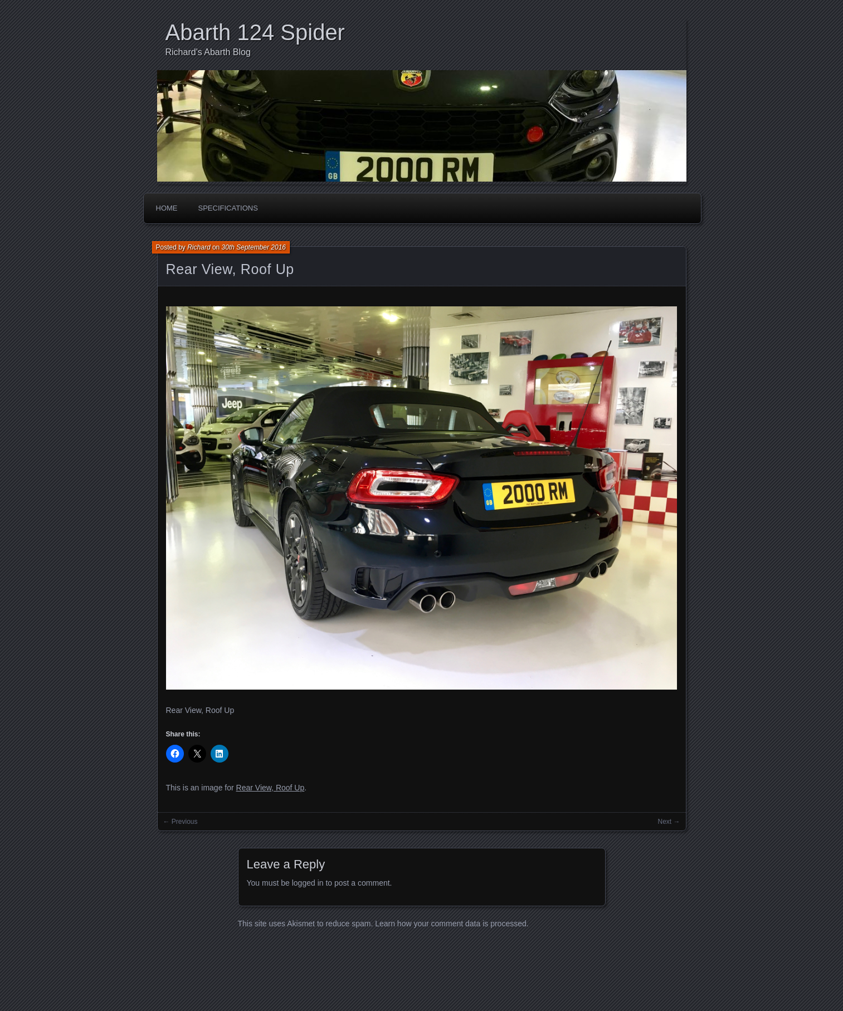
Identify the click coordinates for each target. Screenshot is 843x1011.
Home (167, 208)
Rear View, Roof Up (230, 269)
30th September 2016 (254, 247)
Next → (668, 822)
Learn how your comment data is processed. (451, 923)
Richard (198, 247)
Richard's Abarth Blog (208, 52)
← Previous (180, 822)
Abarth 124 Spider (255, 32)
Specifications (228, 208)
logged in (308, 882)
